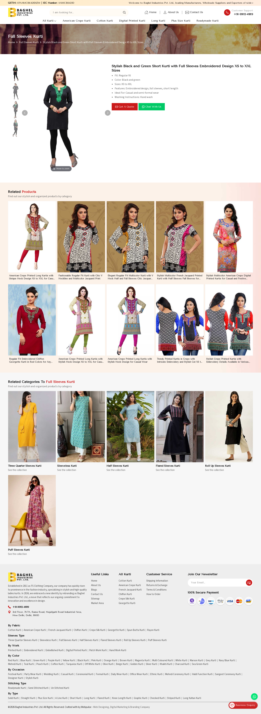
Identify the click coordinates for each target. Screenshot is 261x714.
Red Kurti (13, 660)
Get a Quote (124, 106)
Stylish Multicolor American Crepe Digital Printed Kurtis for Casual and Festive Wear (228, 280)
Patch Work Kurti (98, 650)
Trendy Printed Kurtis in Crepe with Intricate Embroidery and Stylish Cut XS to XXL (179, 363)
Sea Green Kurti (200, 664)
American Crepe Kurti (77, 20)
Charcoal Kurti (182, 664)
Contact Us (194, 12)
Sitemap (95, 598)
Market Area (97, 603)
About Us (171, 12)
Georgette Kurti (127, 603)
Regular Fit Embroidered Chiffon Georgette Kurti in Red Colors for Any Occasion (30, 363)
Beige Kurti (122, 664)
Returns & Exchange (156, 585)
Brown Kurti (126, 660)
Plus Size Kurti (180, 20)
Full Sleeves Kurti (29, 42)
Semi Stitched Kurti (38, 688)
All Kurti (49, 20)
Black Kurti (83, 660)
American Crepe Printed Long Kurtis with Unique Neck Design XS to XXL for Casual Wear (32, 280)
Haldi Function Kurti (202, 674)
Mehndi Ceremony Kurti (177, 674)
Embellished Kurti (54, 650)
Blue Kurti (25, 660)
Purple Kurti (54, 660)
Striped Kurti (173, 698)
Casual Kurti (67, 674)
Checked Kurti (157, 698)
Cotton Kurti (105, 20)
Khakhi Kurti (166, 664)
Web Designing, (101, 707)
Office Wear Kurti (139, 674)
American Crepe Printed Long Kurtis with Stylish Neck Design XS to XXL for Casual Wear (81, 363)
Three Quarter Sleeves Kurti (24, 468)
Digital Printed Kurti (132, 20)
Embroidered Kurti (33, 650)
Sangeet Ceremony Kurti (228, 674)
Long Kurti (158, 20)
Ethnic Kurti (156, 674)
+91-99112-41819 (243, 14)
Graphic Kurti (140, 698)
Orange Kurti (110, 660)
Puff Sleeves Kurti (19, 552)
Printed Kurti (14, 650)
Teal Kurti (29, 664)
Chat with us (151, 106)
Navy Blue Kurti (227, 660)
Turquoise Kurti (74, 664)
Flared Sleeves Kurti (168, 468)
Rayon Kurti (153, 630)
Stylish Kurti (32, 678)
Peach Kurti (42, 664)
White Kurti (181, 660)
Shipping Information (157, 581)
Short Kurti (75, 698)
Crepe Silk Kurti (127, 598)
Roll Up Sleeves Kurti (218, 468)
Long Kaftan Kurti (192, 698)
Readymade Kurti (207, 20)
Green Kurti (39, 660)
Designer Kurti (15, 678)
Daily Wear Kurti (119, 674)
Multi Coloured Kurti (162, 660)
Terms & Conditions (156, 590)
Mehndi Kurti (14, 664)
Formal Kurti (102, 674)
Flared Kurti (103, 698)
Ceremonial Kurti (84, 674)
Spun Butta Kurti (136, 630)
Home (150, 12)
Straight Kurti (28, 698)
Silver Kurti (151, 664)
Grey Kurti (211, 660)
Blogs (94, 590)
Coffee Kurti (57, 664)
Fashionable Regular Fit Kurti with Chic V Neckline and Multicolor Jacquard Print (80, 280)
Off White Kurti (92, 664)
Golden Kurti (136, 664)
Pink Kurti (96, 660)
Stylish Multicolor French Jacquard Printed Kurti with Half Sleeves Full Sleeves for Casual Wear (179, 280)
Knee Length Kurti (121, 698)
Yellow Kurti (69, 660)
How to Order (153, 594)
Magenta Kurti (142, 660)
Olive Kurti (108, 664)
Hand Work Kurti (117, 650)
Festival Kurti (15, 674)
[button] (108, 113)
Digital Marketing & (120, 707)
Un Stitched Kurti (60, 688)
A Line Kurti (61, 698)
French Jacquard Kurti (130, 590)
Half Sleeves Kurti (118, 468)
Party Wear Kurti (32, 674)
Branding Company (140, 707)
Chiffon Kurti (125, 594)
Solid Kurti (13, 698)
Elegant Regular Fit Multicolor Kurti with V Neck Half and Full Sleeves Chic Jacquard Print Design (130, 280)
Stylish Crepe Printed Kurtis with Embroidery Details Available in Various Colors (227, 363)
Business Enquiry (242, 705)
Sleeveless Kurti (67, 468)
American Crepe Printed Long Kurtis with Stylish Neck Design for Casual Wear (130, 363)
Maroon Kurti (196, 660)
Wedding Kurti (51, 674)
